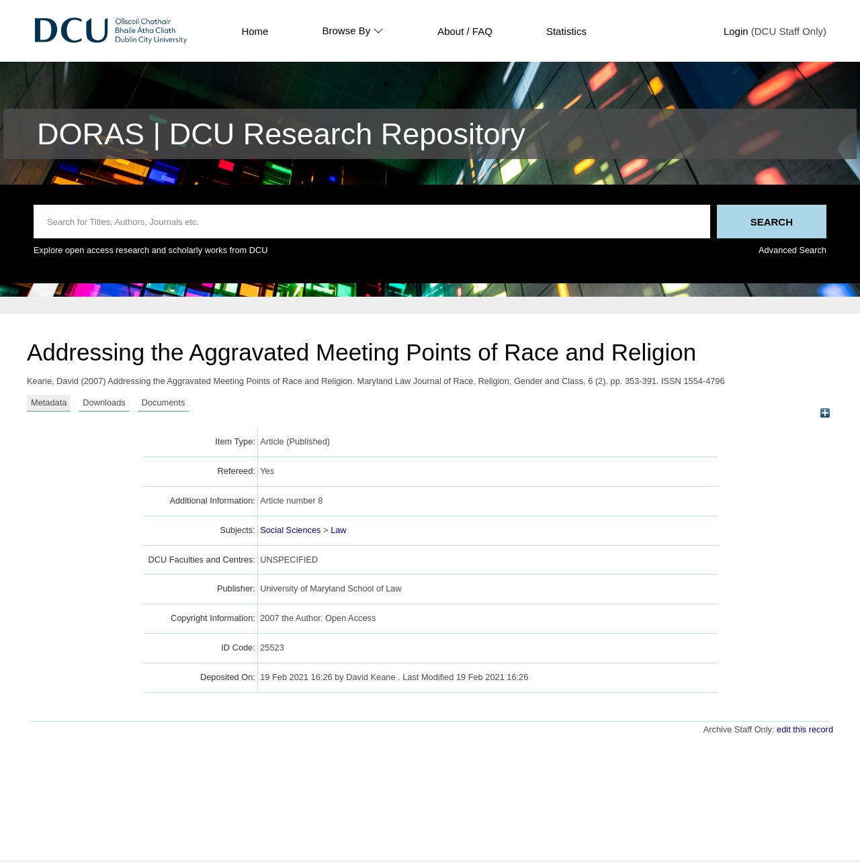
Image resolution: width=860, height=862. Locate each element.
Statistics (566, 31)
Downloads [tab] (104, 402)
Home (254, 31)
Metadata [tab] (49, 402)
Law (338, 530)
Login (736, 31)
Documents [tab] (163, 402)
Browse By (353, 31)
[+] (825, 413)
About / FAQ (464, 31)
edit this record (805, 729)
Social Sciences (290, 530)
